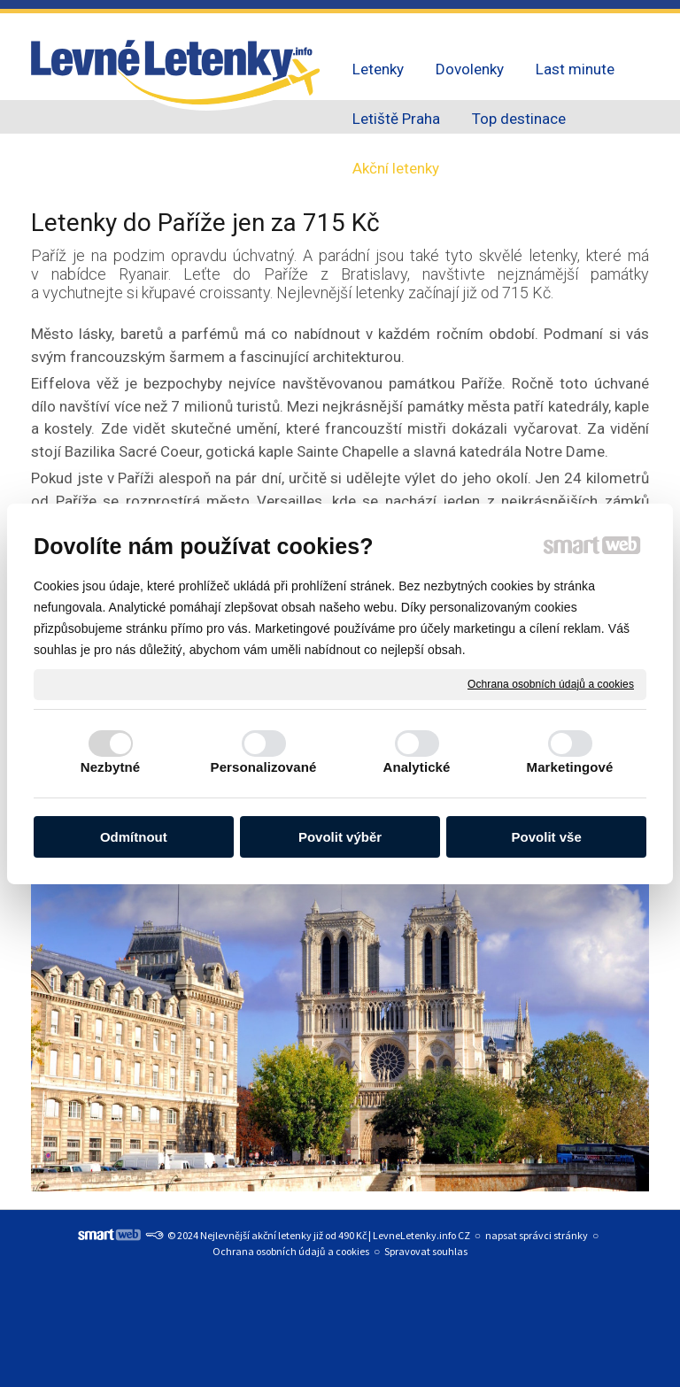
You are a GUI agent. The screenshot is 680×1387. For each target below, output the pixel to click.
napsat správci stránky (536, 1235)
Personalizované (264, 766)
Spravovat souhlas (426, 1251)
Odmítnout (133, 836)
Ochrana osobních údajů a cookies (551, 683)
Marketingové (570, 766)
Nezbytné (110, 766)
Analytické (416, 766)
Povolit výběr (340, 836)
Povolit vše (547, 836)
